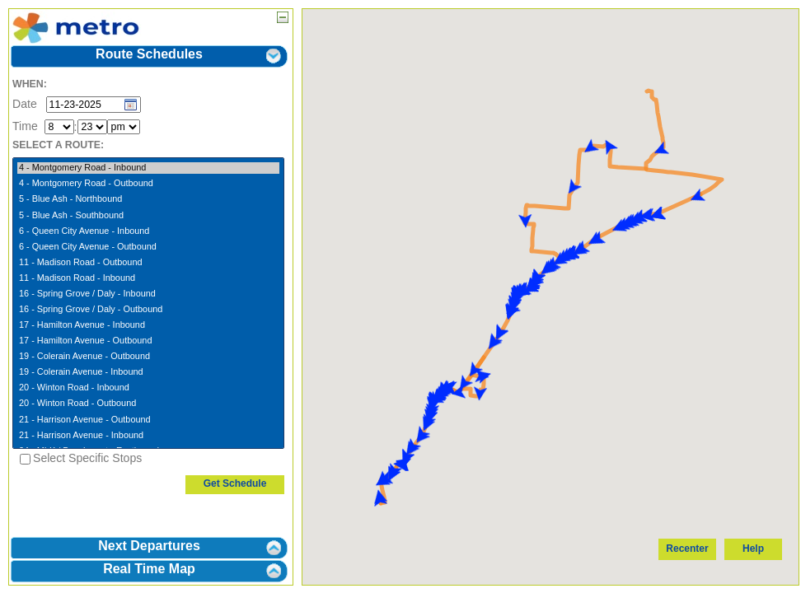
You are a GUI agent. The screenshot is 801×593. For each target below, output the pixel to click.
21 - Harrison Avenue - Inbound (148, 435)
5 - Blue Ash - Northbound (148, 199)
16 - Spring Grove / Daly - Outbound (148, 309)
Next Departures (149, 546)
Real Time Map (149, 569)
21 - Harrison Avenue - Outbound (148, 420)
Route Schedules (149, 54)
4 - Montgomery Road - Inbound (148, 168)
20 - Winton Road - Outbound (148, 403)
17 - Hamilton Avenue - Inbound (148, 325)
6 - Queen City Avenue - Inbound (148, 231)
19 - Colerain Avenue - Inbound (148, 372)
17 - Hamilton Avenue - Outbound (148, 341)
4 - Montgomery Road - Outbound (148, 183)
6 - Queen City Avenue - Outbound (148, 247)
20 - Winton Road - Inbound (148, 388)
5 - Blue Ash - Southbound (148, 216)
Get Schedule (235, 483)
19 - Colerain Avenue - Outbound (148, 356)
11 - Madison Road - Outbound (148, 262)
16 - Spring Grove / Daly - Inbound (148, 294)
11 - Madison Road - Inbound (148, 278)
